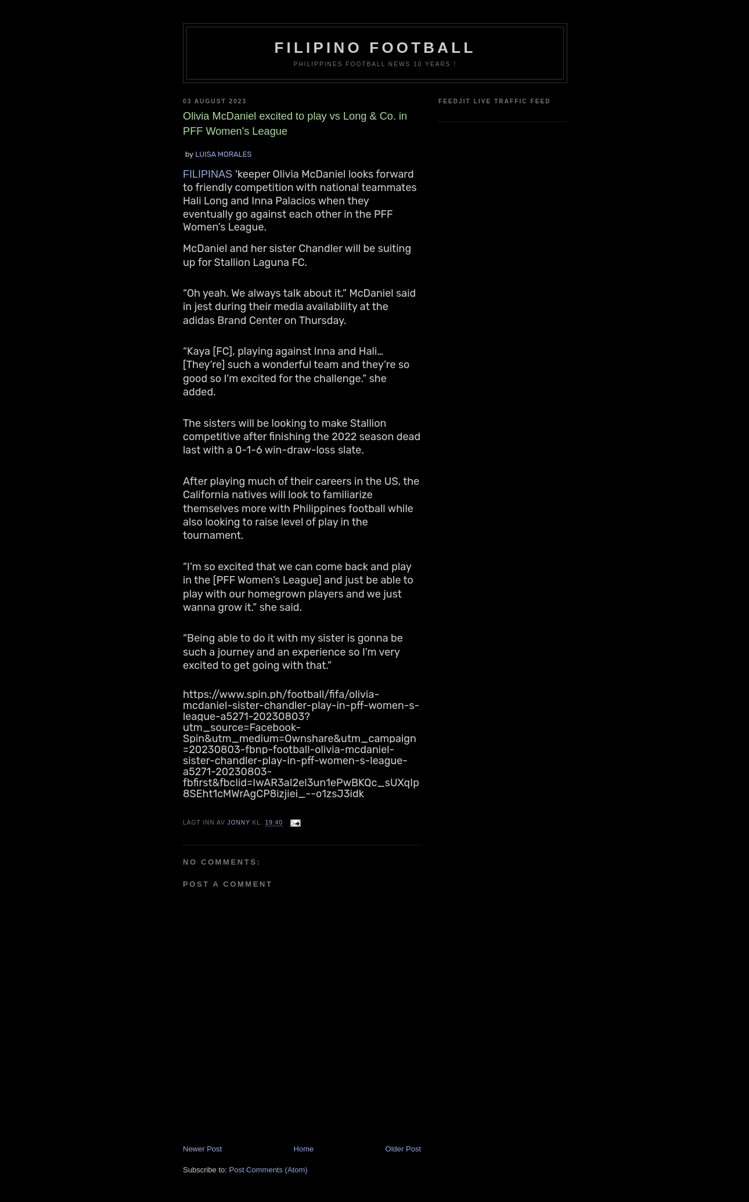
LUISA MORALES (223, 154)
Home (304, 1149)
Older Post (403, 1149)
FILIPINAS (209, 174)
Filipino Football (375, 47)
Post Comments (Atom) (268, 1169)
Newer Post (202, 1149)
